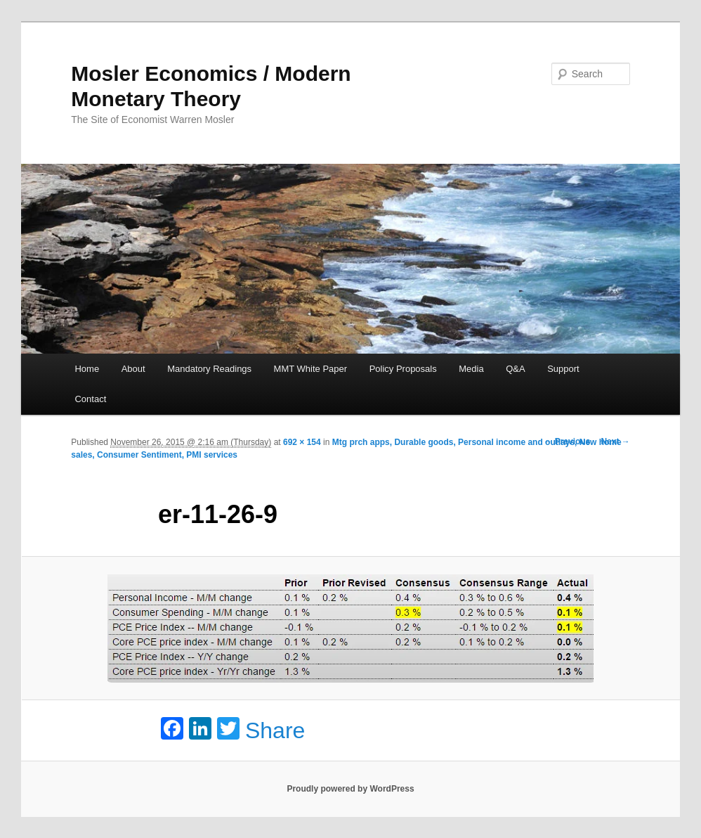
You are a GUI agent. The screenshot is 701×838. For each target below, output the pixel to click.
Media (471, 368)
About (133, 368)
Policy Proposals (403, 368)
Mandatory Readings (209, 368)
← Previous (567, 441)
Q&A (515, 368)
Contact (90, 399)
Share (275, 730)
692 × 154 (302, 442)
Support (563, 368)
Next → (615, 441)
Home (86, 368)
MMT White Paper (311, 368)
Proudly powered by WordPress (350, 789)
